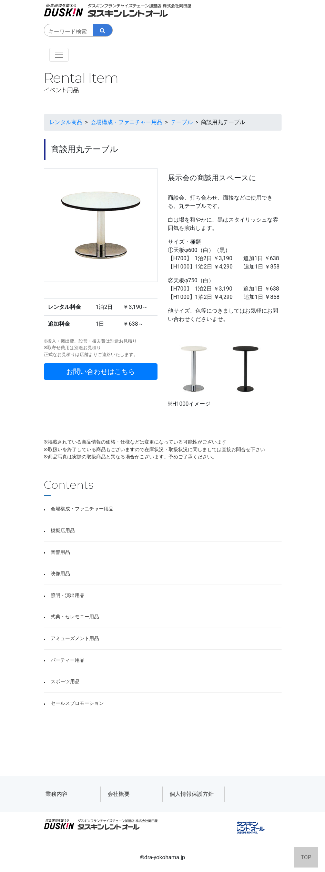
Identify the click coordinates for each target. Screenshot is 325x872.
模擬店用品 (63, 531)
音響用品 (60, 552)
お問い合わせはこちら (100, 371)
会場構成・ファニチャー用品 (82, 509)
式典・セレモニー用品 (75, 617)
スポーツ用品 (65, 682)
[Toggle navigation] (59, 55)
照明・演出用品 (67, 595)
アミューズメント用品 (75, 638)
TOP (306, 857)
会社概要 (119, 794)
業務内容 (56, 794)
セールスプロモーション (77, 703)
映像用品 (60, 574)
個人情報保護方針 (192, 794)
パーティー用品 (67, 660)
